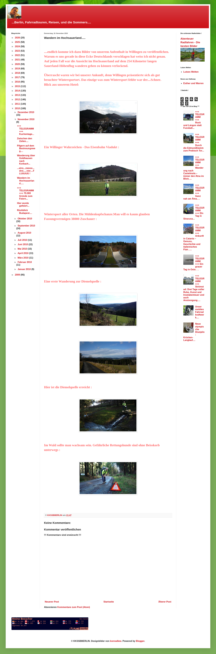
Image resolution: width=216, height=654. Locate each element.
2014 (18, 90)
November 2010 (26, 119)
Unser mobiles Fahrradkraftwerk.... (199, 312)
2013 (18, 95)
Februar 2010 (25, 262)
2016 (18, 82)
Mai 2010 (23, 249)
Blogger (140, 641)
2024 (18, 46)
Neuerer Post (52, 602)
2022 (18, 55)
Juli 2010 (23, 240)
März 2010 (23, 258)
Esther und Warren (193, 83)
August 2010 (24, 233)
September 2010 (26, 225)
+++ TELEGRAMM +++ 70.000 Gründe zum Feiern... (25, 193)
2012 (18, 99)
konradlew (115, 641)
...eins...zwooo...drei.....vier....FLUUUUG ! (25, 171)
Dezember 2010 (26, 112)
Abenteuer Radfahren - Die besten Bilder (190, 42)
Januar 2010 (24, 269)
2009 (18, 275)
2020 (18, 64)
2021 (18, 59)
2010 (18, 108)
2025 (18, 42)
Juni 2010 (23, 244)
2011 (18, 104)
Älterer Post (164, 602)
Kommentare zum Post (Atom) (73, 607)
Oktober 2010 (25, 218)
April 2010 (23, 253)
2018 (18, 73)
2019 (18, 68)
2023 (18, 51)
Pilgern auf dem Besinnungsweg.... (26, 148)
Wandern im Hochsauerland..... (25, 180)
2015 (18, 86)
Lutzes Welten (191, 72)
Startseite (108, 602)
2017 (18, 77)
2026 (18, 37)
